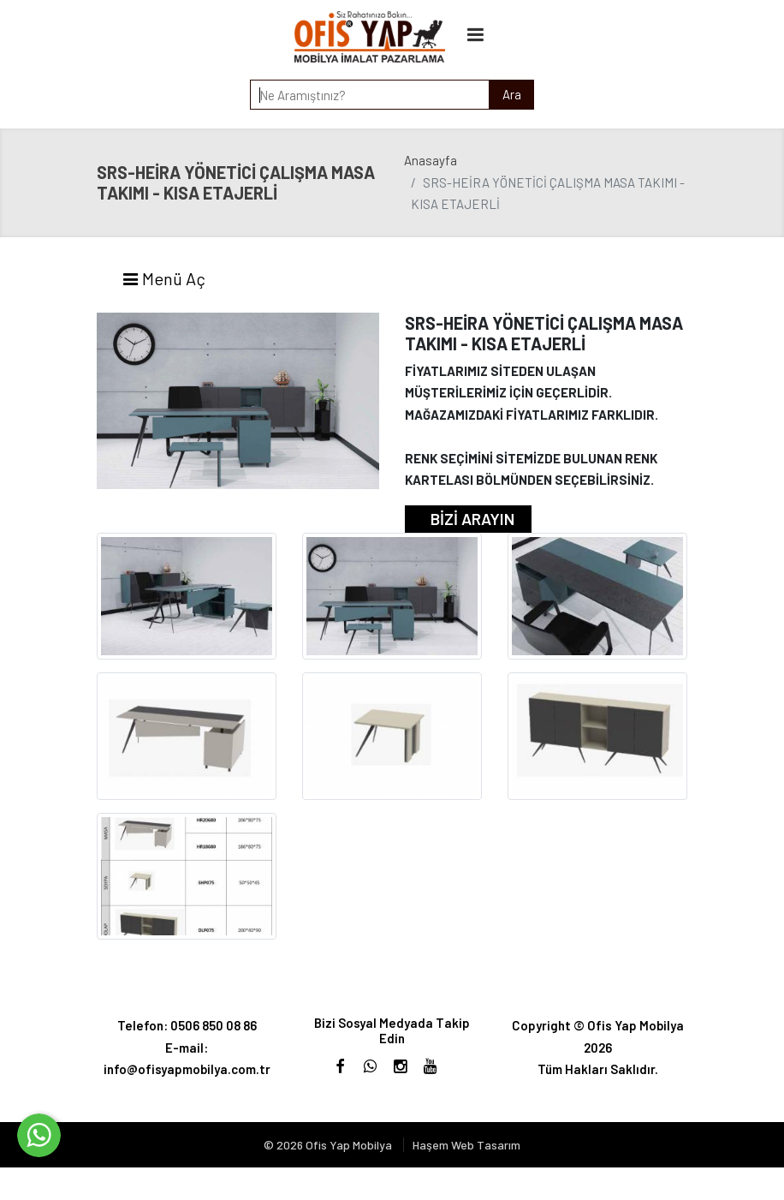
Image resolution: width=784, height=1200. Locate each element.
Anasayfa (430, 160)
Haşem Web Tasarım (466, 1144)
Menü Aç (163, 278)
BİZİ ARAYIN (472, 518)
